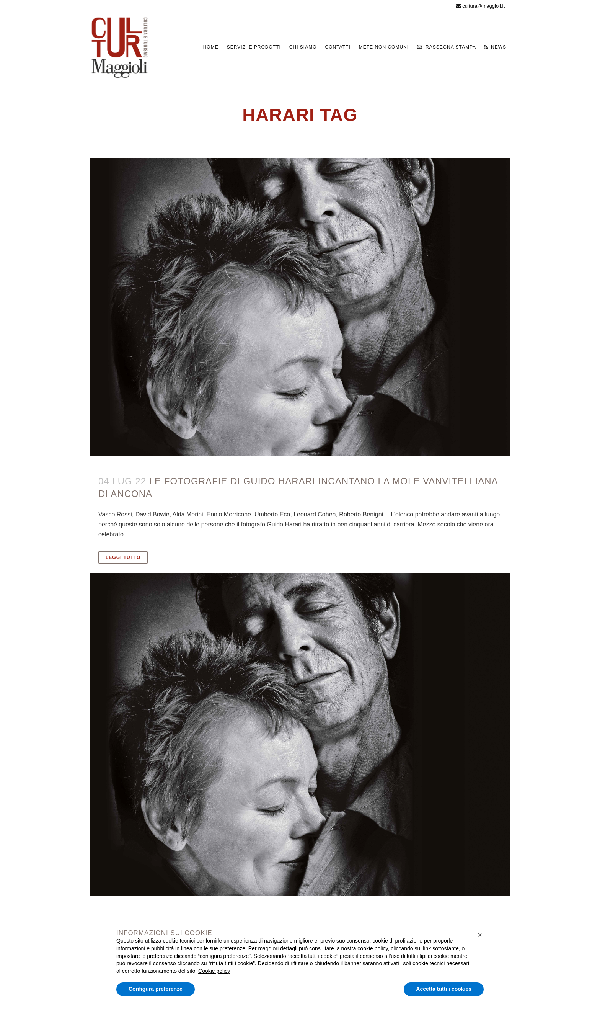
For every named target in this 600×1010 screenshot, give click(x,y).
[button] (480, 935)
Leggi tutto (123, 557)
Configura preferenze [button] (156, 989)
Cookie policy (214, 971)
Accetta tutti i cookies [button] (443, 989)
